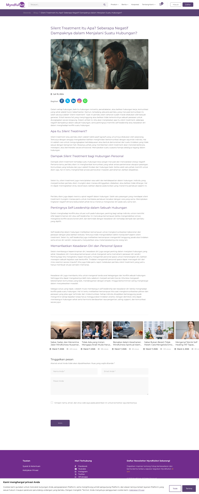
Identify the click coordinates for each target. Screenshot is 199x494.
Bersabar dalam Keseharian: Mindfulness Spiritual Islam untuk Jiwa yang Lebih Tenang (127, 343)
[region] (99, 486)
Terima (189, 488)
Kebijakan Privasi (136, 490)
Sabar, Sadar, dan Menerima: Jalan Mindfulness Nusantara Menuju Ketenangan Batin (65, 343)
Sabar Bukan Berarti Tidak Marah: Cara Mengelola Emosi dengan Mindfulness (159, 343)
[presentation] (68, 411)
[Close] (197, 479)
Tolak (175, 488)
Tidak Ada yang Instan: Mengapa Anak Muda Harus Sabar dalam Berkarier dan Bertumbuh (96, 343)
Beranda (27, 13)
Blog (36, 13)
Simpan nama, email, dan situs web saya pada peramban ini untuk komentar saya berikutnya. (95, 403)
